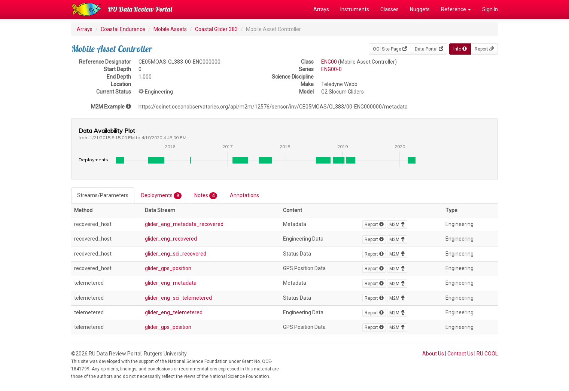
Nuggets (420, 9)
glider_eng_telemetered (174, 312)
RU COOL (487, 354)
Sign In (490, 9)
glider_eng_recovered (171, 239)
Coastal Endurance (123, 29)
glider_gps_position (168, 268)
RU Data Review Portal (140, 9)
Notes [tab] (205, 195)
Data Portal (429, 49)
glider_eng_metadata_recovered (184, 224)
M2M (397, 224)
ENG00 (329, 62)
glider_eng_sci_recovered (175, 254)
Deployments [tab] (161, 195)
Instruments (354, 9)
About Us (433, 354)
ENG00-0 (331, 69)
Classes (389, 9)
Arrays (321, 9)
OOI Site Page (390, 49)
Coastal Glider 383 (216, 29)
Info (460, 49)
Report (484, 49)
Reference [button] (456, 9)
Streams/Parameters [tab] (102, 195)
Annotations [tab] (244, 195)
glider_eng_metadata (171, 283)
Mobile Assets (170, 29)
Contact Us (460, 354)
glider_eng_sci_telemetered (178, 298)
